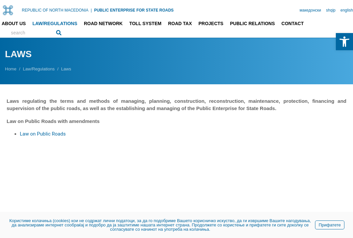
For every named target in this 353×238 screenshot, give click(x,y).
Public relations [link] (252, 23)
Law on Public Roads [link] (43, 134)
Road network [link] (103, 23)
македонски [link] (310, 10)
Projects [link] (210, 23)
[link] (344, 41)
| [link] (91, 10)
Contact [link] (292, 23)
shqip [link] (330, 10)
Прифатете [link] (330, 224)
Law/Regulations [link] (54, 23)
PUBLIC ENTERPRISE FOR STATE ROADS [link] (134, 10)
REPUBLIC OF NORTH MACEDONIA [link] (55, 10)
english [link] (346, 10)
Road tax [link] (180, 23)
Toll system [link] (145, 23)
